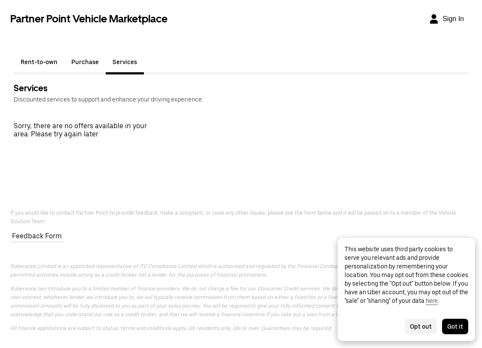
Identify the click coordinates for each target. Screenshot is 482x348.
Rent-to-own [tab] (39, 62)
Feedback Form (37, 236)
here (432, 300)
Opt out (421, 326)
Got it (455, 326)
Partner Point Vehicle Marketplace (89, 18)
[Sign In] (446, 18)
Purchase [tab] (85, 62)
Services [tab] (125, 62)
